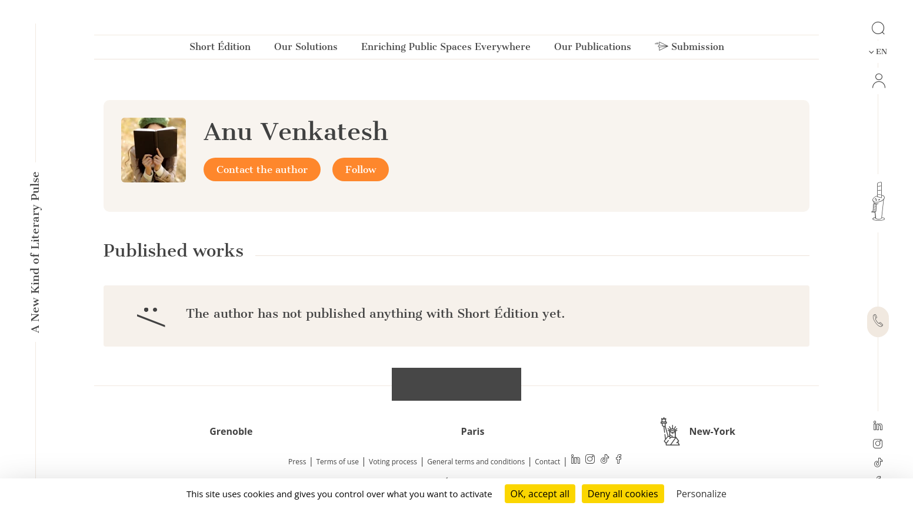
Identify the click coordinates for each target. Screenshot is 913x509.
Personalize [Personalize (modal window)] (701, 493)
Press (297, 462)
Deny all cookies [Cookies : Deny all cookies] (623, 493)
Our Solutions (306, 49)
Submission (689, 49)
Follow (360, 169)
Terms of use (337, 462)
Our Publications (592, 49)
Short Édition (220, 49)
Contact (547, 462)
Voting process (393, 462)
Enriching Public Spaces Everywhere (446, 49)
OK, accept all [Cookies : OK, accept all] (540, 493)
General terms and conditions (476, 462)
